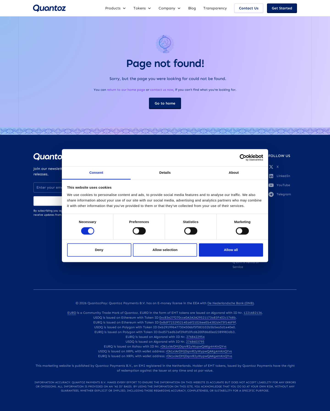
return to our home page (126, 90)
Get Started (282, 8)
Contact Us (248, 8)
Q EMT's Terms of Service (246, 264)
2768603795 (195, 342)
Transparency (215, 8)
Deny (99, 250)
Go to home (165, 103)
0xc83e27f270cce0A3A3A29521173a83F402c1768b (197, 318)
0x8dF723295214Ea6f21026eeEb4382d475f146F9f (198, 322)
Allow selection (164, 250)
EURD (71, 313)
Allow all (231, 250)
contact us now (161, 90)
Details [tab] (165, 172)
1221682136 (253, 313)
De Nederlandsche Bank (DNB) (230, 303)
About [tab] (234, 172)
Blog (192, 8)
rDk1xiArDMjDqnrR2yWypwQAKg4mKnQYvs (193, 346)
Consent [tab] (96, 172)
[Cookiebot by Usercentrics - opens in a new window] (243, 157)
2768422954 (195, 337)
